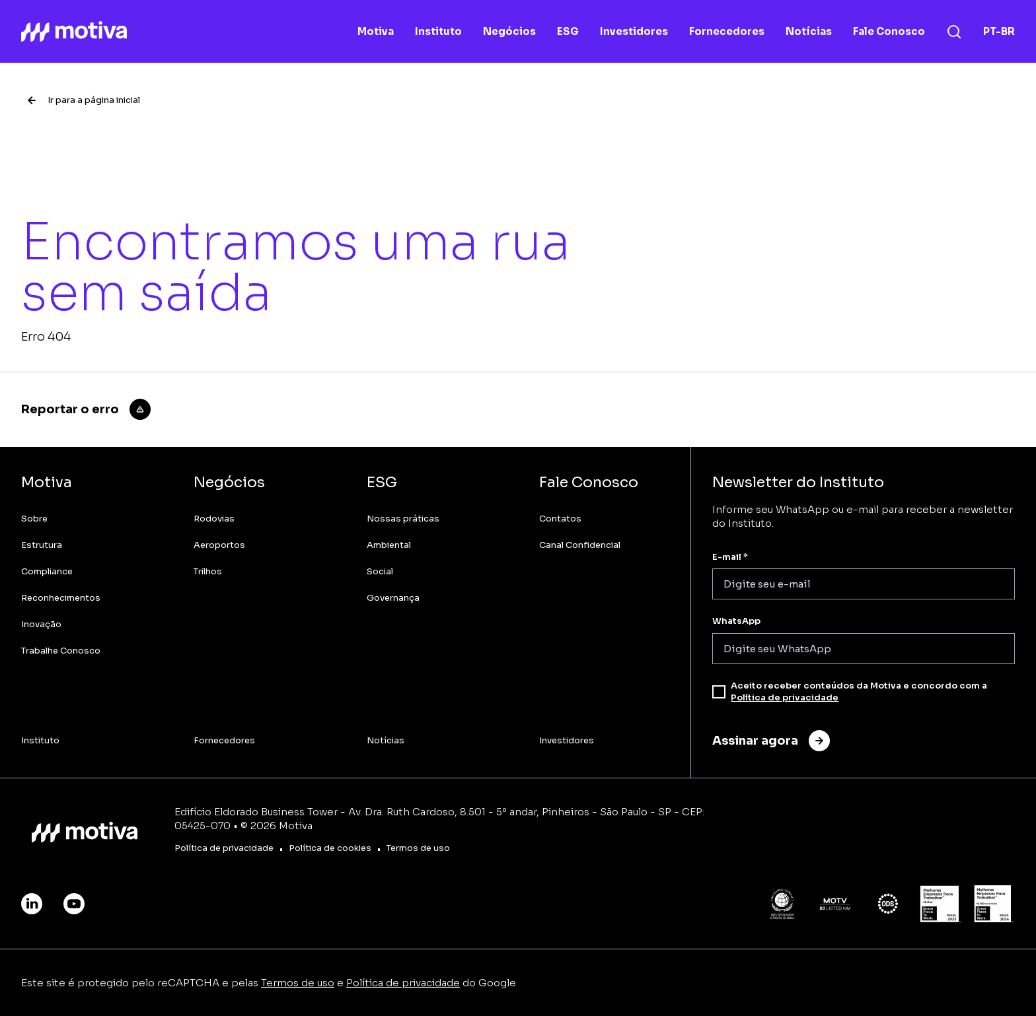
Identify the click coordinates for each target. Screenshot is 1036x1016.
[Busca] (954, 31)
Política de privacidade (784, 697)
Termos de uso (297, 982)
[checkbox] (718, 691)
